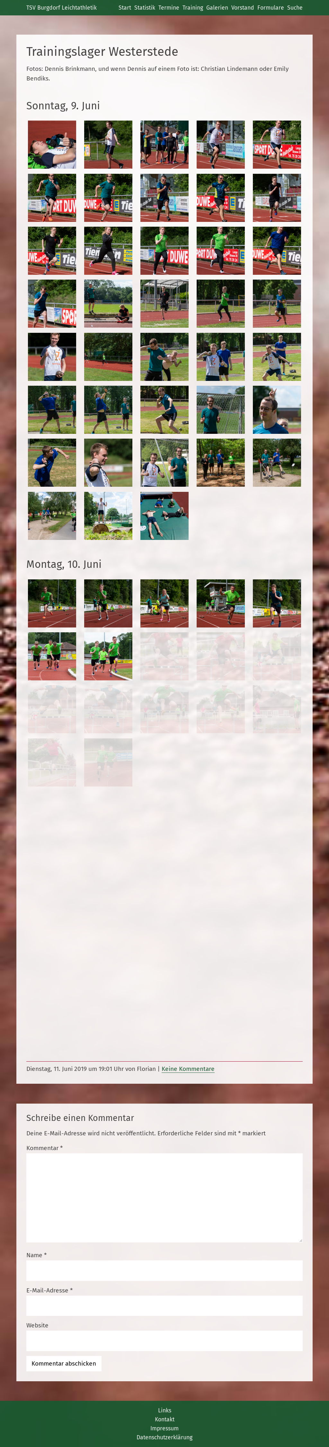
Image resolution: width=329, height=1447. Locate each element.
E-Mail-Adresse (49, 1290)
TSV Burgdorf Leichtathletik (61, 7)
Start (125, 7)
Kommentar (44, 1148)
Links (164, 1410)
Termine (168, 7)
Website (37, 1325)
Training (192, 7)
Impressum (164, 1428)
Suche (295, 7)
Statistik (144, 7)
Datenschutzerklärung (164, 1437)
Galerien (217, 7)
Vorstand (242, 7)
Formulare (270, 7)
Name (36, 1255)
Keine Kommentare (188, 1069)
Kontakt (164, 1419)
